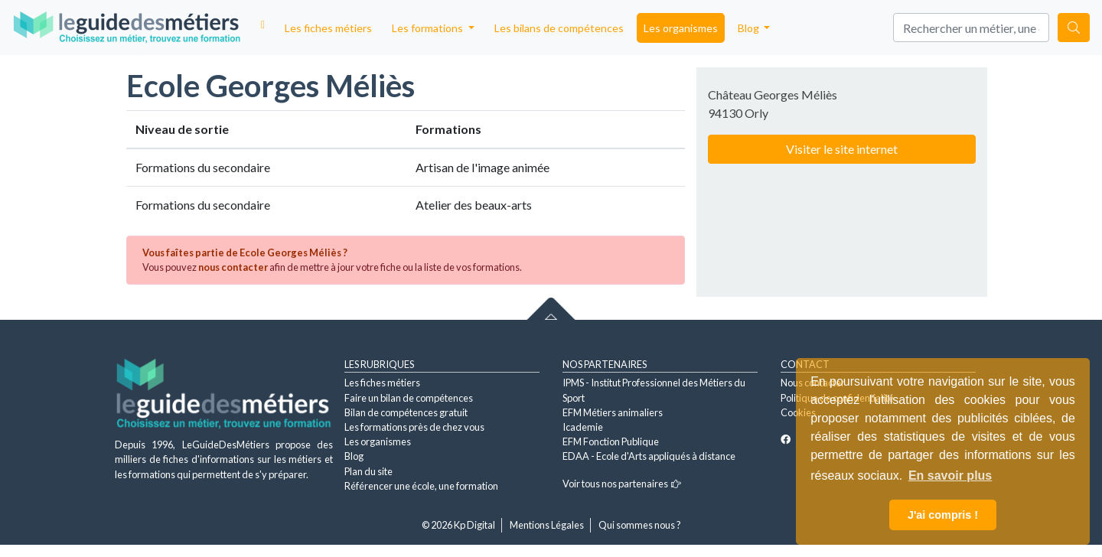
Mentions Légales (547, 525)
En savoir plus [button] (950, 475)
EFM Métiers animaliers (612, 412)
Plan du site (368, 471)
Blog (354, 456)
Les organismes (681, 27)
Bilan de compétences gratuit (406, 412)
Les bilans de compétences (559, 27)
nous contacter (233, 267)
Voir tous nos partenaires (621, 483)
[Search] (971, 27)
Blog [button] (749, 27)
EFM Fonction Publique (610, 441)
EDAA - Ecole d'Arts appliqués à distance (648, 456)
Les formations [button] (428, 27)
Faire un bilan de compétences (408, 398)
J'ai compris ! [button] (943, 515)
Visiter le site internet (842, 149)
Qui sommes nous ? (639, 525)
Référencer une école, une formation (421, 486)
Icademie (582, 427)
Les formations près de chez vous (414, 427)
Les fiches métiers (328, 27)
